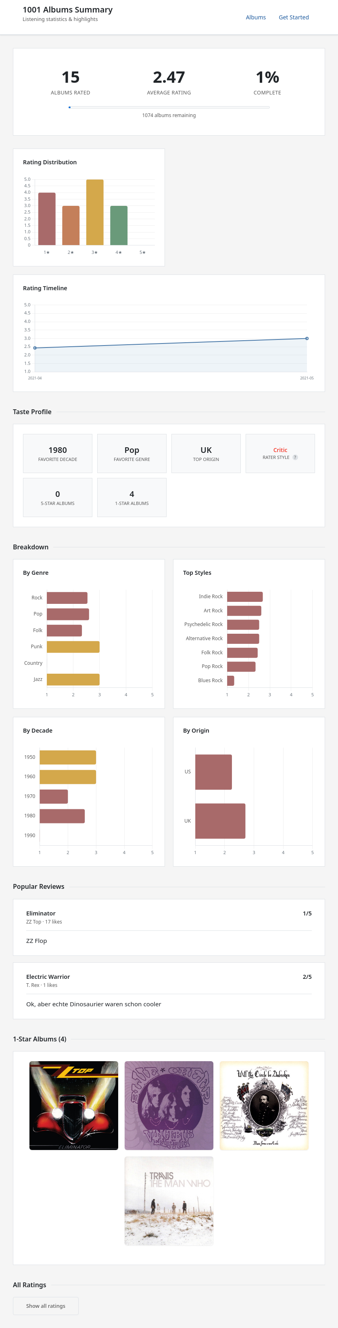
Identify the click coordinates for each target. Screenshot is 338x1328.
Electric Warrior (48, 976)
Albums (256, 17)
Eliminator (41, 913)
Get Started (294, 17)
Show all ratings (45, 1305)
